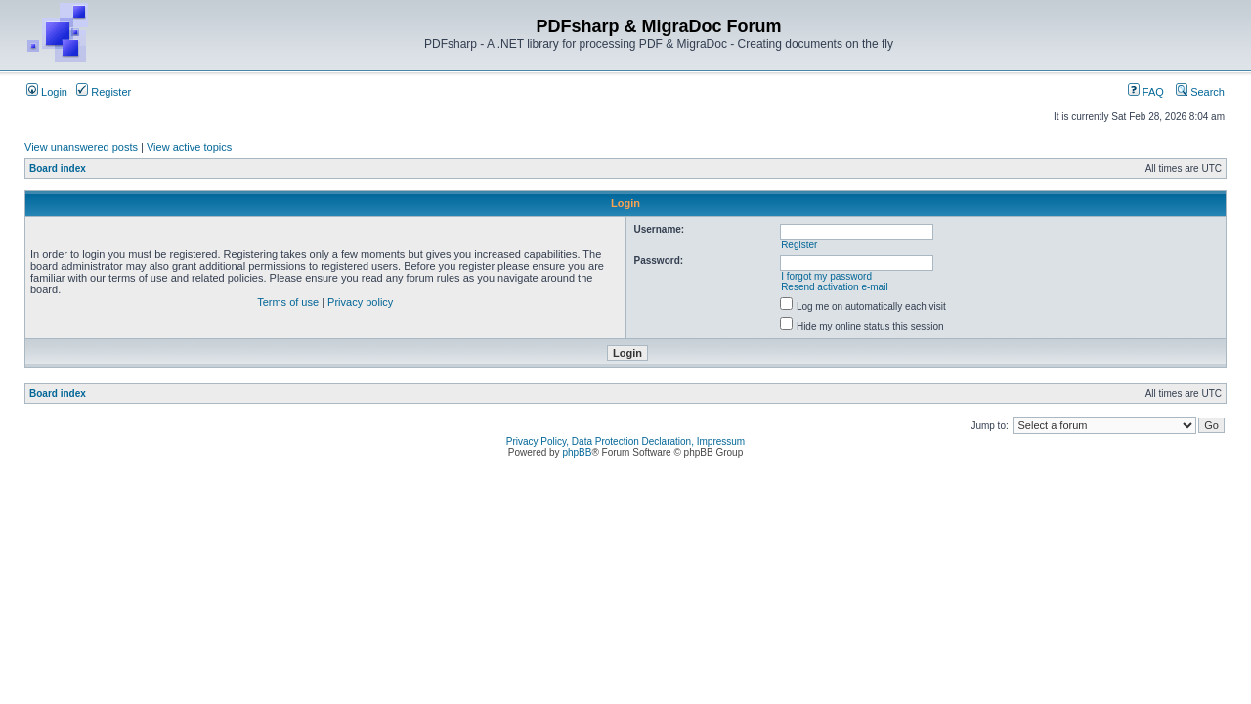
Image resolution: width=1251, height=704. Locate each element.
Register (103, 92)
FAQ (1146, 92)
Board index (57, 168)
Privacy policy (360, 302)
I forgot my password (826, 276)
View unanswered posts (81, 147)
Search (1200, 92)
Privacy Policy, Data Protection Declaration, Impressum (625, 441)
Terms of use (288, 302)
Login (46, 92)
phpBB (576, 452)
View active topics (189, 147)
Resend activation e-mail (834, 287)
